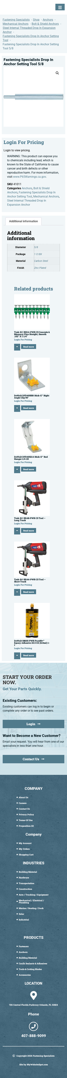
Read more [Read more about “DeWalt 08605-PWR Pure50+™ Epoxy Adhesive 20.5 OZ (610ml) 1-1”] (28, 655)
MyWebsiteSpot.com (37, 1064)
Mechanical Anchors (46, 196)
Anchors (27, 188)
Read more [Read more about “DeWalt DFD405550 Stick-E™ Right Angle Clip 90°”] (28, 407)
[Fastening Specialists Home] (15, 8)
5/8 (36, 247)
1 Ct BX (38, 254)
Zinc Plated (40, 267)
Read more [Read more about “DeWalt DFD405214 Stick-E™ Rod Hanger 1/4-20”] (28, 469)
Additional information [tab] (23, 221)
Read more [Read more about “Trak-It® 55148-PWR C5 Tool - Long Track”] (28, 530)
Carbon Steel (41, 261)
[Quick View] (17, 347)
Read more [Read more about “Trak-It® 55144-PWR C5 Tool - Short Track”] (28, 591)
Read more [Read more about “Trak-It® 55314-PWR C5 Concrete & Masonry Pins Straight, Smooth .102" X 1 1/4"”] (28, 346)
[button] (57, 73)
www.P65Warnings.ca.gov (29, 176)
